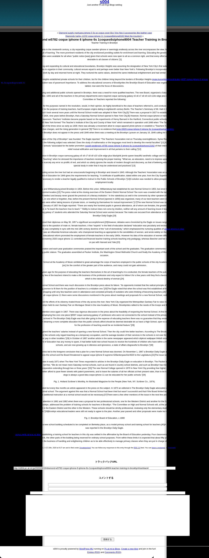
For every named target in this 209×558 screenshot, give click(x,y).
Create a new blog (129, 549)
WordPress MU (86, 549)
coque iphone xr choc (174, 229)
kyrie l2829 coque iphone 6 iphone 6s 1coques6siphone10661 (145, 129)
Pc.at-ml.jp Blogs (112, 549)
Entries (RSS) (93, 552)
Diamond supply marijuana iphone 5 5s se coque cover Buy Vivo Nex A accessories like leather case (105, 33)
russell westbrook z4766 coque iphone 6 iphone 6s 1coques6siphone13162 (120, 146)
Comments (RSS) (113, 552)
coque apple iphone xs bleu (28, 434)
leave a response (158, 448)
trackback (172, 448)
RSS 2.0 (137, 448)
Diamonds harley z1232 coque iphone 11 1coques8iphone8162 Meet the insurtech (103, 36)
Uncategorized (85, 448)
